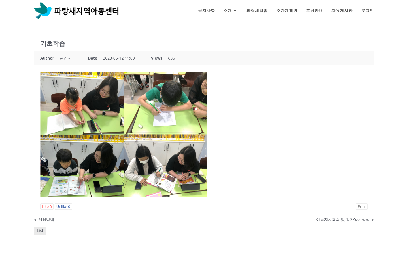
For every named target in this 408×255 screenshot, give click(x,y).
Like (47, 206)
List (40, 230)
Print (362, 206)
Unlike (63, 206)
